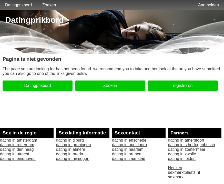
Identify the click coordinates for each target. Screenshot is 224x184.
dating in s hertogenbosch (191, 145)
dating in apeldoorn (129, 145)
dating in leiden (182, 158)
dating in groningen (73, 145)
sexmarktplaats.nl (184, 172)
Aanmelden (208, 5)
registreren (182, 85)
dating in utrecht (14, 154)
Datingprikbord (18, 5)
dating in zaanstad (128, 158)
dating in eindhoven (18, 158)
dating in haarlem (128, 149)
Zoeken (49, 5)
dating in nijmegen (72, 158)
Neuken (175, 168)
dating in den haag (17, 149)
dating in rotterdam (17, 145)
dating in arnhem (127, 154)
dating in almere (70, 149)
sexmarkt (176, 177)
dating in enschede (129, 140)
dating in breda (69, 154)
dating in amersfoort (186, 140)
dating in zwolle (182, 154)
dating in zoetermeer (187, 149)
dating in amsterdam (18, 140)
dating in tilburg (70, 140)
